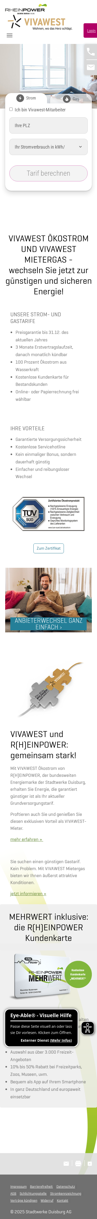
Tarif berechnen (48, 173)
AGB (13, 1193)
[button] (80, 147)
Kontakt (62, 1200)
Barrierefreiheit (41, 1186)
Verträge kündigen (23, 1200)
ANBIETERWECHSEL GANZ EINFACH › (49, 623)
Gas (71, 99)
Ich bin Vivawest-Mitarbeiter (40, 110)
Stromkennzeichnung (65, 1193)
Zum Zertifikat (49, 548)
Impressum (18, 1186)
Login (91, 30)
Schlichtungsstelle (33, 1193)
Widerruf (47, 1200)
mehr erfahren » (26, 839)
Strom (26, 98)
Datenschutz (65, 1186)
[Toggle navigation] (9, 35)
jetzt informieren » (28, 893)
